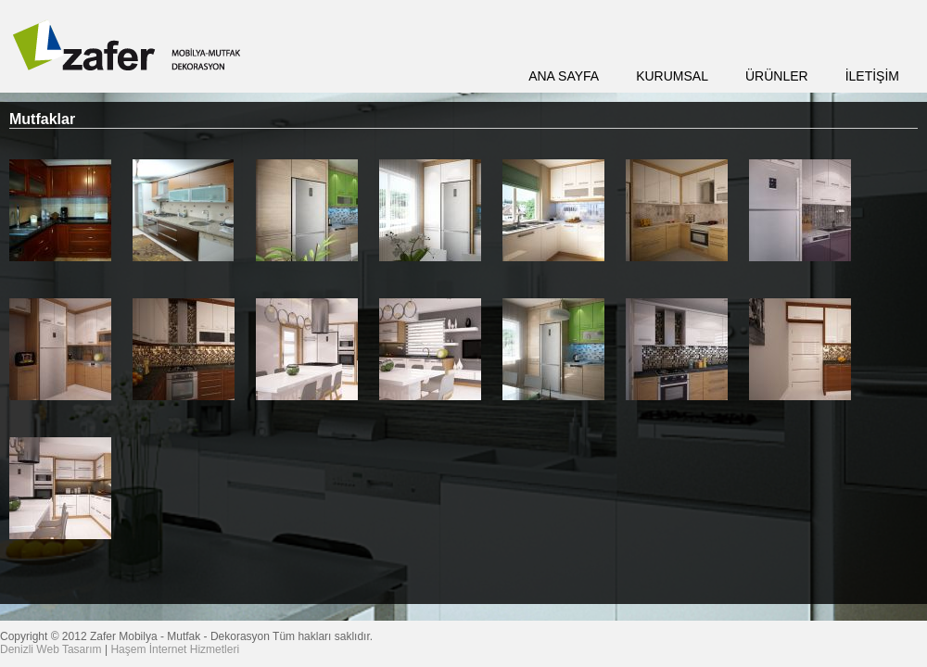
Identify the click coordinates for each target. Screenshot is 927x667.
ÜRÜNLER (776, 76)
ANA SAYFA (563, 76)
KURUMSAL (672, 76)
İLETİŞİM (872, 76)
